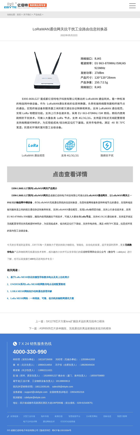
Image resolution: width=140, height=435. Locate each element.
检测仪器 (59, 416)
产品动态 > (38, 14)
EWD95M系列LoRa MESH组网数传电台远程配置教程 (38, 284)
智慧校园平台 (74, 416)
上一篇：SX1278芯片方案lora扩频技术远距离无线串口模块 (70, 321)
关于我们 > (28, 14)
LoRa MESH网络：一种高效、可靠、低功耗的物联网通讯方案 (42, 298)
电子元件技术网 (30, 421)
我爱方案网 (122, 416)
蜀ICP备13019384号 (61, 430)
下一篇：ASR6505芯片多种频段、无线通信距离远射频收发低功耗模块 (70, 328)
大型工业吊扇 (29, 416)
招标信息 (107, 416)
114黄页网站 (91, 416)
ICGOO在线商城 (68, 421)
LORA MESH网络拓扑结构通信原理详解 (31, 291)
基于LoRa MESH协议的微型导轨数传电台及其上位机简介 (40, 277)
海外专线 (45, 416)
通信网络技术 (49, 421)
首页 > (20, 14)
